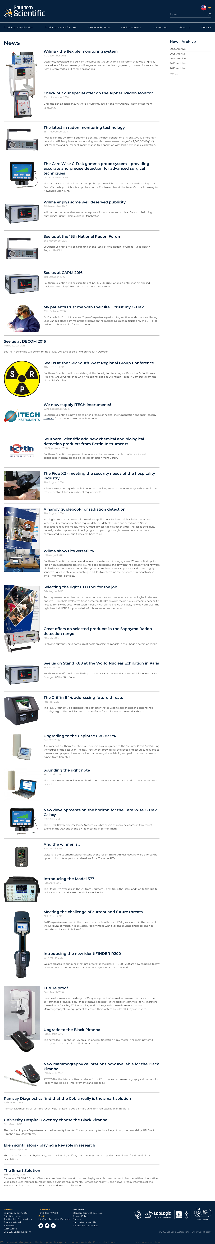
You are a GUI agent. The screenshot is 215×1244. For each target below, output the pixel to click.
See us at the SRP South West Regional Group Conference (99, 363)
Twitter (40, 1225)
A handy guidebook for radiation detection (85, 509)
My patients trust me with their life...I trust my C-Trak (94, 307)
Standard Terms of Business (87, 1213)
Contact (206, 27)
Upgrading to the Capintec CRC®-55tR (80, 736)
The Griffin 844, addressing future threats (83, 697)
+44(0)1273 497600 (48, 1213)
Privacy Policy (80, 1216)
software (49, 418)
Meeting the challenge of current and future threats (93, 911)
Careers (77, 1219)
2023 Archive (177, 63)
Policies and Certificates (85, 1225)
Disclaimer (78, 1209)
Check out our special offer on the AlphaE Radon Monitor (98, 93)
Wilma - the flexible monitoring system (81, 51)
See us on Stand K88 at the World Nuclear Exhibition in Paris (101, 663)
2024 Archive (178, 58)
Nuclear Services (131, 27)
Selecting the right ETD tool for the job (80, 587)
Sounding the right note (67, 770)
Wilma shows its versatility (69, 551)
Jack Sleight (205, 1231)
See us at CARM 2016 (63, 272)
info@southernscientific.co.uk (54, 1219)
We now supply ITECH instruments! (77, 404)
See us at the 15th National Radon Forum (82, 236)
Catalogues (160, 27)
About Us (184, 27)
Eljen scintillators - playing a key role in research (49, 1145)
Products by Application (18, 27)
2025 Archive (177, 53)
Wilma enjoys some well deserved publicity (85, 202)
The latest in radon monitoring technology (84, 127)
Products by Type (98, 27)
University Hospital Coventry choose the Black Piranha (55, 1120)
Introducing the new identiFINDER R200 (82, 953)
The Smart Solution (22, 1170)
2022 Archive (177, 68)
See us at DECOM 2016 (25, 341)
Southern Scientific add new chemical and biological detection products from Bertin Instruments (94, 441)
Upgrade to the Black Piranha (72, 1029)
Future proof (56, 988)
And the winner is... (62, 844)
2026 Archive (178, 48)
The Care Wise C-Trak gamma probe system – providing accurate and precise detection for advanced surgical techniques (96, 168)
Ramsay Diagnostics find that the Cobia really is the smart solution (67, 1098)
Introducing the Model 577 (69, 878)
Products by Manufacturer (61, 27)
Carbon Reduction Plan (85, 1222)
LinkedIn (53, 1225)
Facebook (47, 1225)
